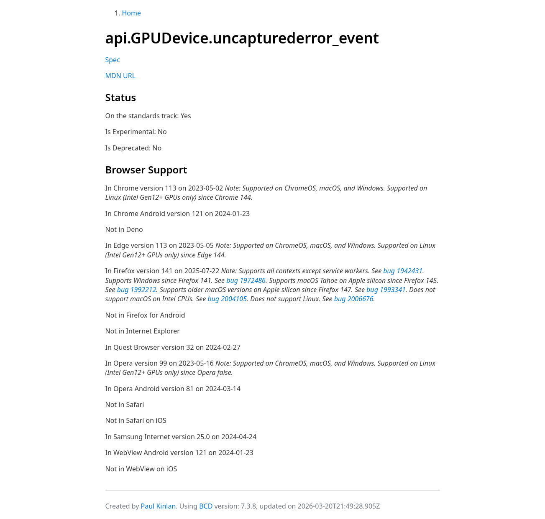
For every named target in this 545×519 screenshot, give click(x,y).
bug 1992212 (136, 289)
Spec (112, 59)
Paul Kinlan (158, 506)
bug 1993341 (386, 289)
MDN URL (120, 75)
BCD (205, 506)
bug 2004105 (227, 298)
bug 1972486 (246, 280)
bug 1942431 (402, 270)
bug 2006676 (354, 298)
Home (131, 13)
